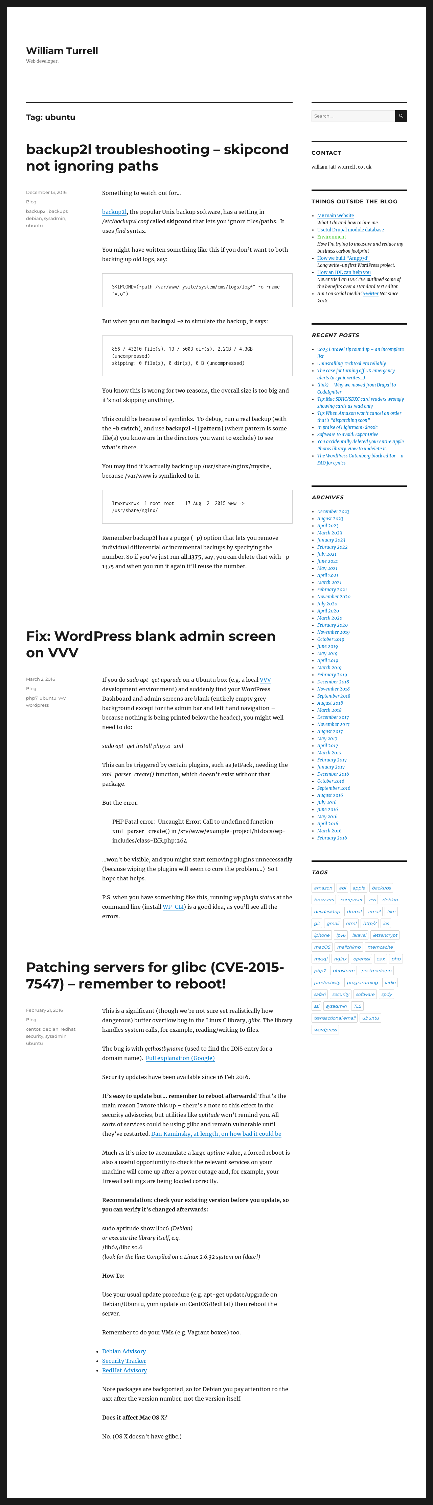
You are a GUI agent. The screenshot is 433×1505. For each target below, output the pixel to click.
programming (362, 982)
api (342, 888)
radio (390, 982)
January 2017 (331, 767)
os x (381, 958)
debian (34, 218)
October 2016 (330, 781)
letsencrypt (385, 935)
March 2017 (329, 753)
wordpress (37, 705)
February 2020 (332, 625)
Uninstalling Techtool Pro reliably (351, 364)
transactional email (334, 1018)
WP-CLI (173, 906)
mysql (320, 958)
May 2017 (327, 739)
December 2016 (333, 774)
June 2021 (327, 561)
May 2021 (327, 568)
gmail (332, 923)
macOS (322, 947)
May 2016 (327, 817)
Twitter (371, 294)
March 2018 (329, 710)
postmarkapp (376, 970)
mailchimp (349, 947)
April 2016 (327, 824)
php (396, 958)
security (34, 1036)
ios (386, 923)
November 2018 (333, 689)
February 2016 (332, 838)
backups (58, 211)
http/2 (369, 923)
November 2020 (333, 597)
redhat (68, 1029)
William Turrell (62, 50)
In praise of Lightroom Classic (347, 427)
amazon (323, 888)
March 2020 (329, 618)
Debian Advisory (124, 1351)
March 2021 (329, 582)
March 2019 (329, 668)
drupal (354, 911)
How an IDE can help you (344, 272)
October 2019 (330, 639)
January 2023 (331, 540)
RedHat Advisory (124, 1370)
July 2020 (327, 604)
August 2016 (330, 795)
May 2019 (327, 653)
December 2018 (333, 682)
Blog (31, 201)
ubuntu (34, 225)
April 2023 (328, 526)
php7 (32, 698)
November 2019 (333, 632)
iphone (321, 935)
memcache (380, 947)
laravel (359, 935)
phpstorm (344, 970)
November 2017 (333, 724)
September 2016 (333, 788)
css (372, 899)
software (365, 994)
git (317, 923)
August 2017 (330, 731)
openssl (361, 958)
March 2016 (329, 831)
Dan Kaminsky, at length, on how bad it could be (216, 1133)
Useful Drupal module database (350, 230)
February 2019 (332, 675)
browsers (324, 899)
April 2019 (327, 660)
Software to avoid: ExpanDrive (348, 434)
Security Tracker (124, 1360)
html (351, 923)
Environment (331, 237)
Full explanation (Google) (180, 1058)
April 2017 (327, 746)
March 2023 (329, 533)
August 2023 (330, 519)
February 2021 (332, 590)
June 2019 (327, 646)
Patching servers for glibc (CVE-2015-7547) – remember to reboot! (155, 975)
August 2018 (330, 703)
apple (358, 888)
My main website (335, 216)
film (391, 911)
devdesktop (327, 911)
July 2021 (327, 554)
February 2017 (332, 760)
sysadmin (54, 218)
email (374, 911)
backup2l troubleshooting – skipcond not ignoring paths (157, 157)
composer (351, 899)
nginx (340, 958)
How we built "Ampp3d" (343, 258)
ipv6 (340, 935)
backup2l (114, 211)
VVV (265, 679)
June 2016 (327, 809)
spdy (386, 994)
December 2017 (333, 717)
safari (319, 994)
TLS (357, 1006)
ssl (316, 1006)
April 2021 (327, 575)
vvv (62, 698)
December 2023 (333, 512)
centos (33, 1029)
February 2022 (332, 547)
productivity (327, 982)
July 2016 (327, 802)
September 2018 (333, 696)
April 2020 (328, 611)
